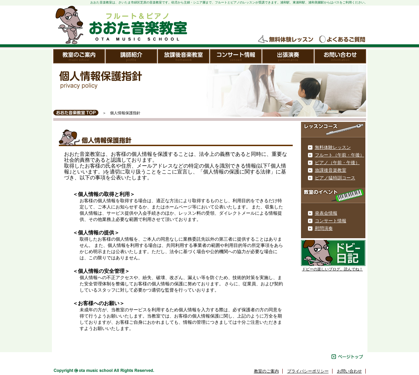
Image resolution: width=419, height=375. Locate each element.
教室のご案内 (79, 56)
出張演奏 (288, 56)
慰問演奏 (324, 228)
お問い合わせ (340, 56)
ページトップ (347, 356)
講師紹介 (132, 56)
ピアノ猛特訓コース (335, 177)
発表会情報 (326, 213)
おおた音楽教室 (121, 25)
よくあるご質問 (341, 39)
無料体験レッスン (286, 39)
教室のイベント (333, 196)
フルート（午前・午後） (339, 155)
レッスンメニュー (333, 130)
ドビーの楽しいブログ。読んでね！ (332, 269)
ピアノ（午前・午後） (337, 162)
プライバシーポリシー (308, 371)
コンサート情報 (236, 56)
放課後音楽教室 (184, 56)
